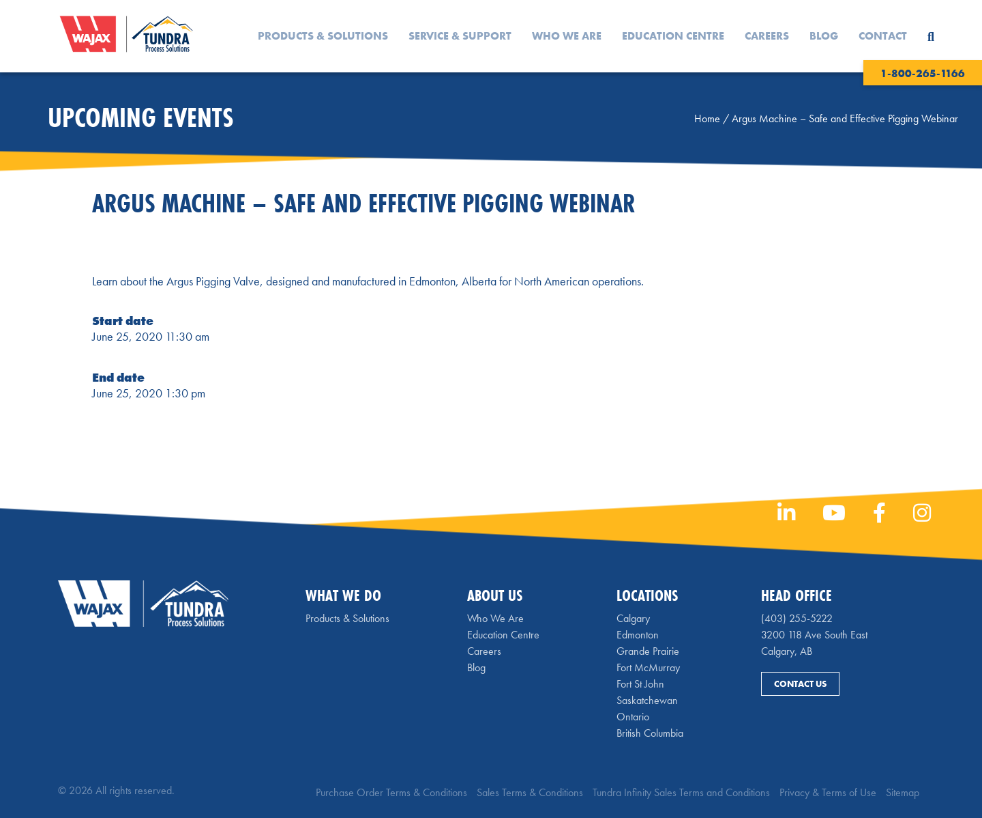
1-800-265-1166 (922, 73)
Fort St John (640, 684)
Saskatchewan (647, 700)
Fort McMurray (648, 667)
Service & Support (459, 36)
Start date (122, 320)
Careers (767, 36)
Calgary (633, 618)
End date (118, 377)
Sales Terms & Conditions (530, 792)
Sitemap (902, 792)
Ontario (632, 716)
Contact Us (800, 684)
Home (707, 118)
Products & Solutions (323, 36)
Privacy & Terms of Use (827, 792)
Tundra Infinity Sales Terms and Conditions (681, 792)
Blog (823, 36)
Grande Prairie (647, 651)
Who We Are (566, 36)
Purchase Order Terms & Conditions (391, 792)
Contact (883, 36)
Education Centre (673, 36)
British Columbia (649, 733)
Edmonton (637, 634)
